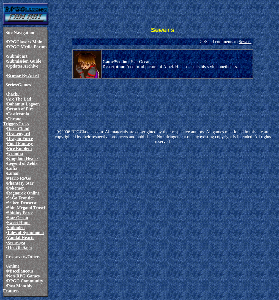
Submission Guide (24, 61)
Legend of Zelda (22, 163)
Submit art (17, 56)
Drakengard (18, 133)
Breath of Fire (20, 109)
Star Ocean (17, 217)
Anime (13, 266)
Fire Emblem (19, 148)
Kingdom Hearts (23, 158)
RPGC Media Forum (27, 47)
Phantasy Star (20, 183)
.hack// (13, 94)
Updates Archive (22, 66)
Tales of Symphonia (25, 232)
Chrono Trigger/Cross (16, 121)
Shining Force (20, 212)
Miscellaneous (20, 271)
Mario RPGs (19, 178)
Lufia (12, 168)
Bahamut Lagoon (23, 104)
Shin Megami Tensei (26, 207)
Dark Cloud (18, 128)
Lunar (13, 173)
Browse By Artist (23, 75)
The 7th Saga (19, 247)
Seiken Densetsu (22, 203)
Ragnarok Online (23, 193)
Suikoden (16, 227)
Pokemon (16, 188)
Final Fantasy (20, 143)
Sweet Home (19, 222)
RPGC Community (25, 281)
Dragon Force (20, 138)
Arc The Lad (19, 99)
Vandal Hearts (20, 237)
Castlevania (18, 114)
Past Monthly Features (17, 288)
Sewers (245, 41)
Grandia (15, 153)
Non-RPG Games (23, 276)
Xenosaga (16, 242)
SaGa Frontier (20, 198)
